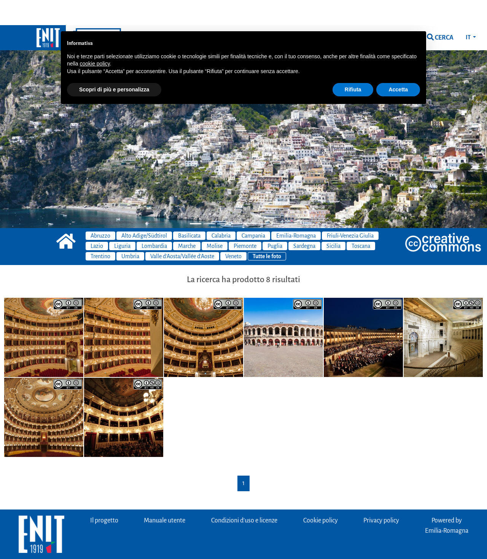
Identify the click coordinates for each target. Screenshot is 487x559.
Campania (253, 211)
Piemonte (245, 221)
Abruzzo (100, 211)
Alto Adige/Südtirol (144, 211)
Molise (215, 221)
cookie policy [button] (95, 38)
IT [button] (468, 12)
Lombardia (154, 221)
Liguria (122, 221)
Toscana (361, 221)
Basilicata (189, 211)
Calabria (221, 211)
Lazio (97, 221)
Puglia (274, 221)
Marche (187, 221)
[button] (36, 101)
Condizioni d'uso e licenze (244, 495)
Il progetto (104, 495)
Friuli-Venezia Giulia (350, 211)
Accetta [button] (398, 64)
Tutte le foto (267, 231)
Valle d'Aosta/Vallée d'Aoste (182, 231)
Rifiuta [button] (353, 64)
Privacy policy (381, 495)
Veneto (233, 231)
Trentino (100, 231)
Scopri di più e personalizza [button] (114, 64)
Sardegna (304, 221)
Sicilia (333, 221)
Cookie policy (320, 495)
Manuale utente (164, 495)
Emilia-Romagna (296, 211)
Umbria (130, 231)
